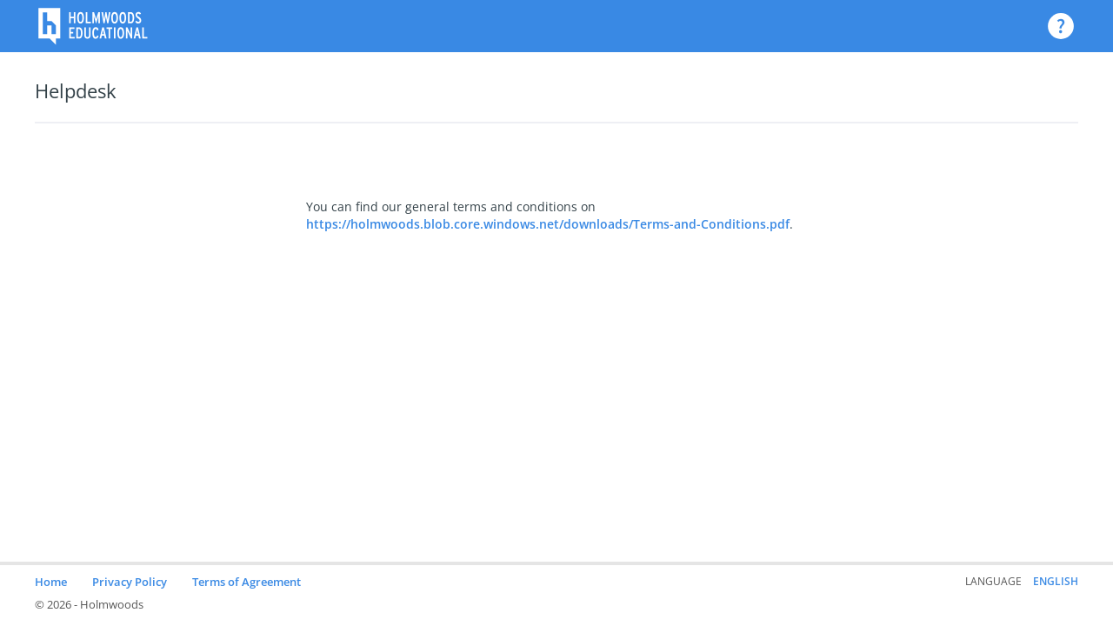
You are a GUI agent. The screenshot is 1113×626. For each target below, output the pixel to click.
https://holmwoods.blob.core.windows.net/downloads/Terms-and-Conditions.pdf (548, 224)
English (1055, 581)
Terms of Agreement (246, 581)
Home (51, 581)
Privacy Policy (129, 581)
